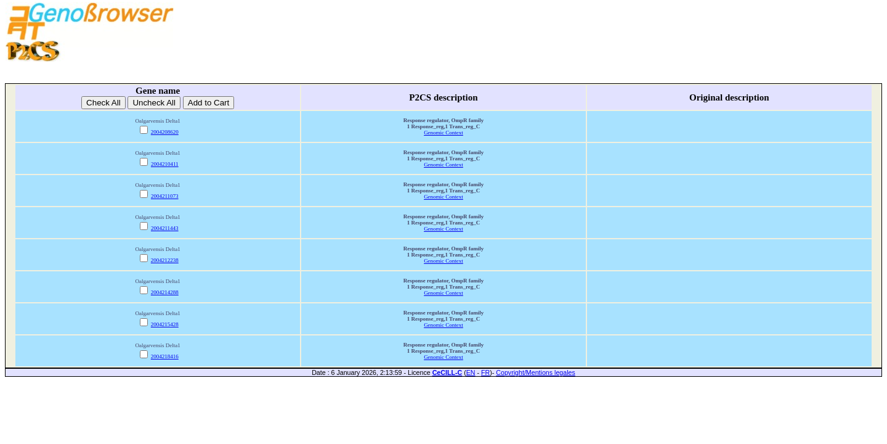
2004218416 (165, 356)
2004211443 (165, 228)
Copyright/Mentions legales (535, 372)
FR (485, 372)
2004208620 (165, 132)
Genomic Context (443, 133)
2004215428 (165, 324)
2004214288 (165, 292)
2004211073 (165, 196)
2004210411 (165, 164)
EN (471, 372)
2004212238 (165, 260)
